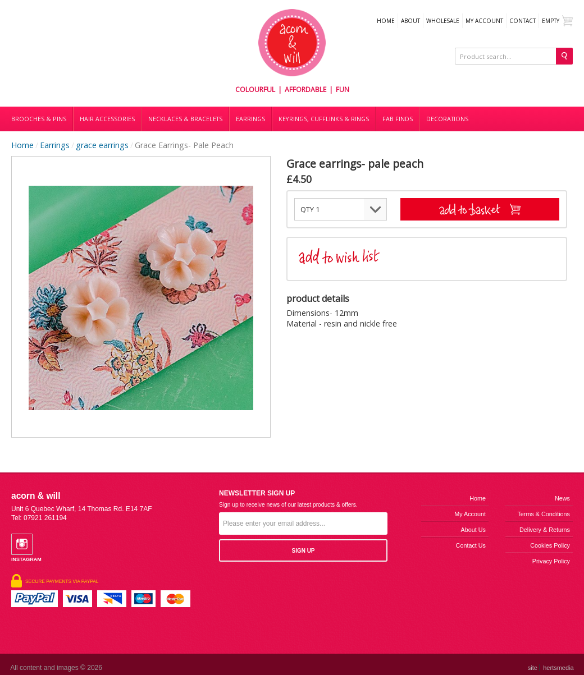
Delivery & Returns (544, 529)
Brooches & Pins (38, 119)
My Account (484, 21)
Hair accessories (107, 119)
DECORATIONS (447, 119)
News (562, 498)
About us (473, 529)
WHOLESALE (442, 21)
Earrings (250, 119)
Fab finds (397, 119)
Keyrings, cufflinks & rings (324, 119)
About (410, 21)
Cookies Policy (550, 545)
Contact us (471, 545)
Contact (522, 21)
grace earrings (102, 145)
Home (386, 21)
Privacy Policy (551, 561)
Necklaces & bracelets (185, 119)
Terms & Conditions (543, 514)
